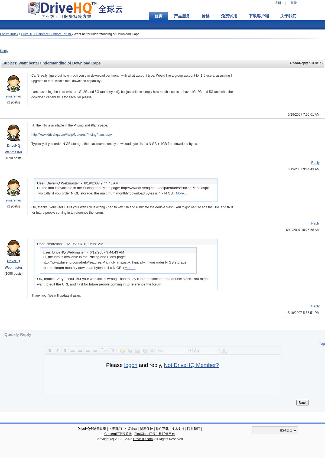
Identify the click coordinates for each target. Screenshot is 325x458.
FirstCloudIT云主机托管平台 (154, 434)
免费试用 (229, 16)
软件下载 (162, 429)
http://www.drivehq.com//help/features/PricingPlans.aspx (71, 135)
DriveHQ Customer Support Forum (46, 34)
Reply (4, 51)
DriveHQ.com (143, 439)
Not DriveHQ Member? (191, 365)
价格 (206, 16)
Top (322, 343)
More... (181, 193)
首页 (158, 16)
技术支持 (177, 429)
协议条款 (130, 429)
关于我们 (288, 16)
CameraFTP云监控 (118, 434)
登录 (293, 3)
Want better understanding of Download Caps (106, 34)
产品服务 (182, 16)
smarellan (13, 96)
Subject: (10, 63)
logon (130, 365)
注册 (278, 3)
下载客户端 (259, 16)
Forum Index (9, 34)
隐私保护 (146, 429)
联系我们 (193, 429)
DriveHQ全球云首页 (91, 429)
